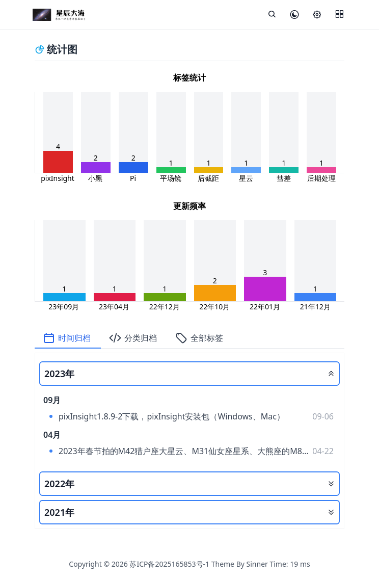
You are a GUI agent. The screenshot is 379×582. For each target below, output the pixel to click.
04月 (52, 434)
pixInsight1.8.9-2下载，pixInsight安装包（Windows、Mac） (172, 416)
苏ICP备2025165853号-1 (169, 564)
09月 (52, 400)
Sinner (257, 564)
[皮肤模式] (294, 15)
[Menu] (339, 15)
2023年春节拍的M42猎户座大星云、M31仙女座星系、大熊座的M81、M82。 (180, 452)
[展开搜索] (272, 15)
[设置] (317, 15)
